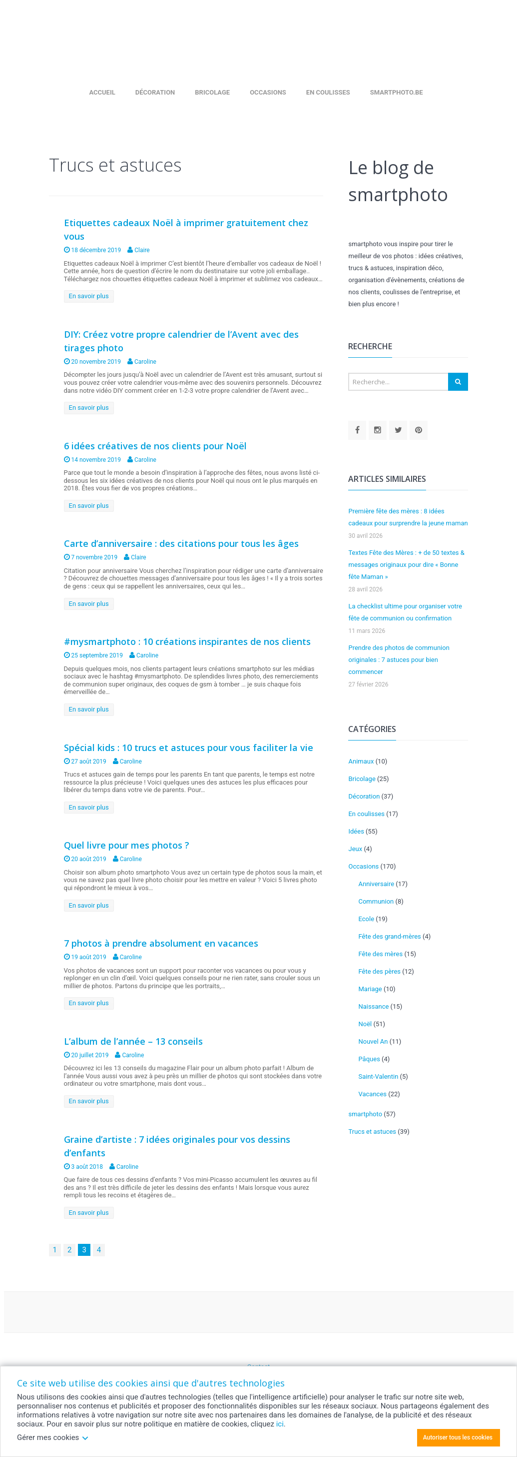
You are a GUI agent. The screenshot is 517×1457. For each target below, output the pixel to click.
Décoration (155, 92)
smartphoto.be (396, 92)
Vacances (372, 1094)
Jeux (355, 849)
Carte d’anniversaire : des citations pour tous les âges (181, 543)
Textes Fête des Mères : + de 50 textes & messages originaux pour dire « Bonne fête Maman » (406, 564)
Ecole (366, 919)
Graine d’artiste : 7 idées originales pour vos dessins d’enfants (177, 1146)
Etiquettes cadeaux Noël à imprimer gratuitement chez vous (186, 229)
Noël (365, 1024)
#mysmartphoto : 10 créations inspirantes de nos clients (187, 641)
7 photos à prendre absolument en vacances (161, 943)
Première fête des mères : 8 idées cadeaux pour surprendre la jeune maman (408, 517)
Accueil (102, 92)
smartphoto (365, 1114)
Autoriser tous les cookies (458, 1437)
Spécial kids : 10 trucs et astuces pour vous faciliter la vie (188, 748)
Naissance (373, 1006)
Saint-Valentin (378, 1076)
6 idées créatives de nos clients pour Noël (155, 446)
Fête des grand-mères (389, 936)
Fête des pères (379, 971)
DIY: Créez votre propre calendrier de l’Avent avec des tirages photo (181, 341)
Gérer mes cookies (53, 1437)
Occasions (268, 92)
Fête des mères (380, 954)
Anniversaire (376, 884)
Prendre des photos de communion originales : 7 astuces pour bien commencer (398, 659)
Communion (376, 901)
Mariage (370, 989)
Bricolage (212, 92)
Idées (356, 831)
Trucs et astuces (372, 1131)
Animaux (361, 761)
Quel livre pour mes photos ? (126, 845)
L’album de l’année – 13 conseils (133, 1041)
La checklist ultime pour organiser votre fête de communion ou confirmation (405, 612)
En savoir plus (89, 296)
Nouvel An (373, 1041)
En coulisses (328, 92)
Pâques (369, 1059)
